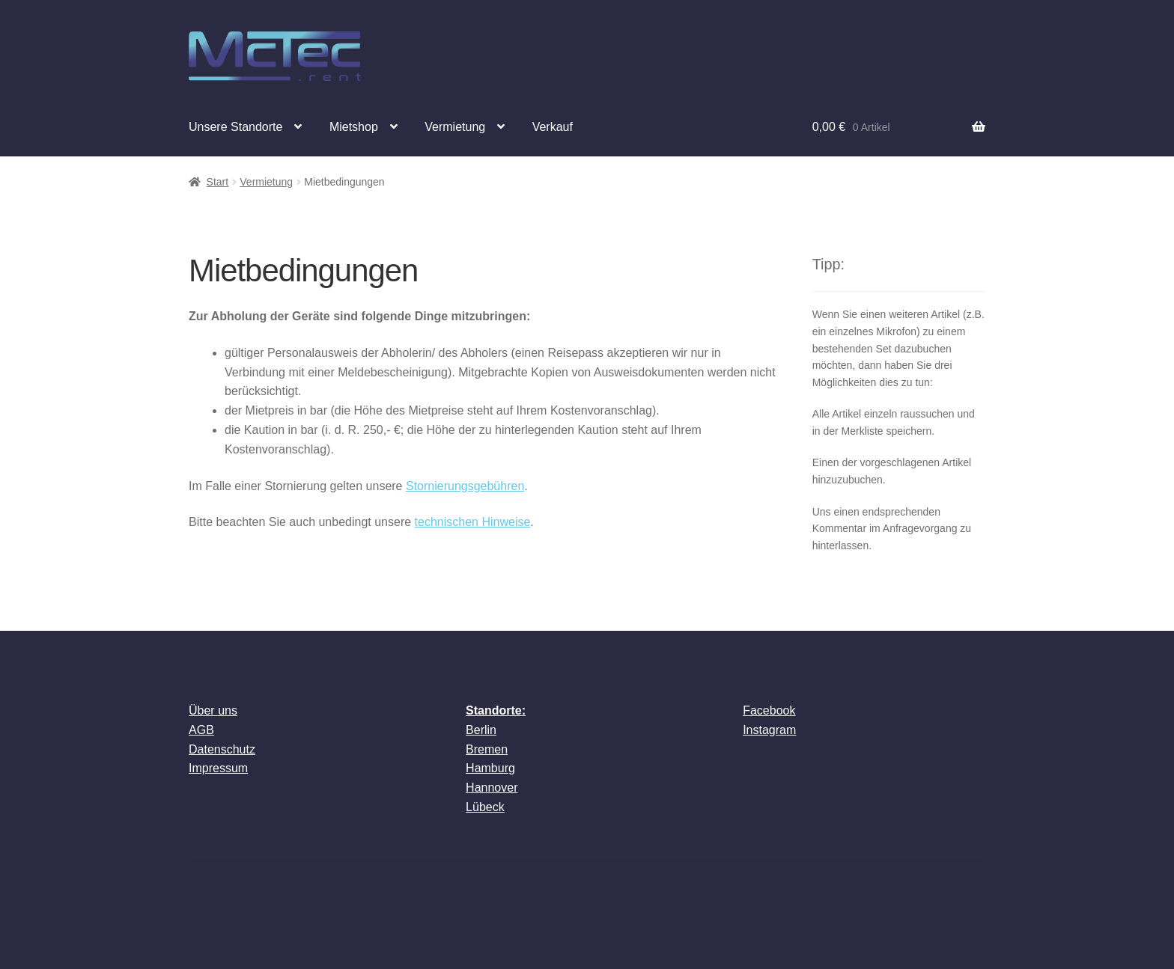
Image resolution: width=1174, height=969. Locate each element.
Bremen (487, 749)
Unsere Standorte (235, 126)
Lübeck (485, 807)
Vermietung (455, 126)
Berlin (481, 730)
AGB (201, 730)
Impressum (218, 768)
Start (218, 182)
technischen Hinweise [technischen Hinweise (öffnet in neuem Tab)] (473, 522)
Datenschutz (222, 749)
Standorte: (496, 710)
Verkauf (552, 126)
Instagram (769, 730)
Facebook (769, 710)
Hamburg (490, 768)
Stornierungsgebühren (465, 486)
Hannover (491, 787)
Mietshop (353, 126)
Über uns (213, 710)
